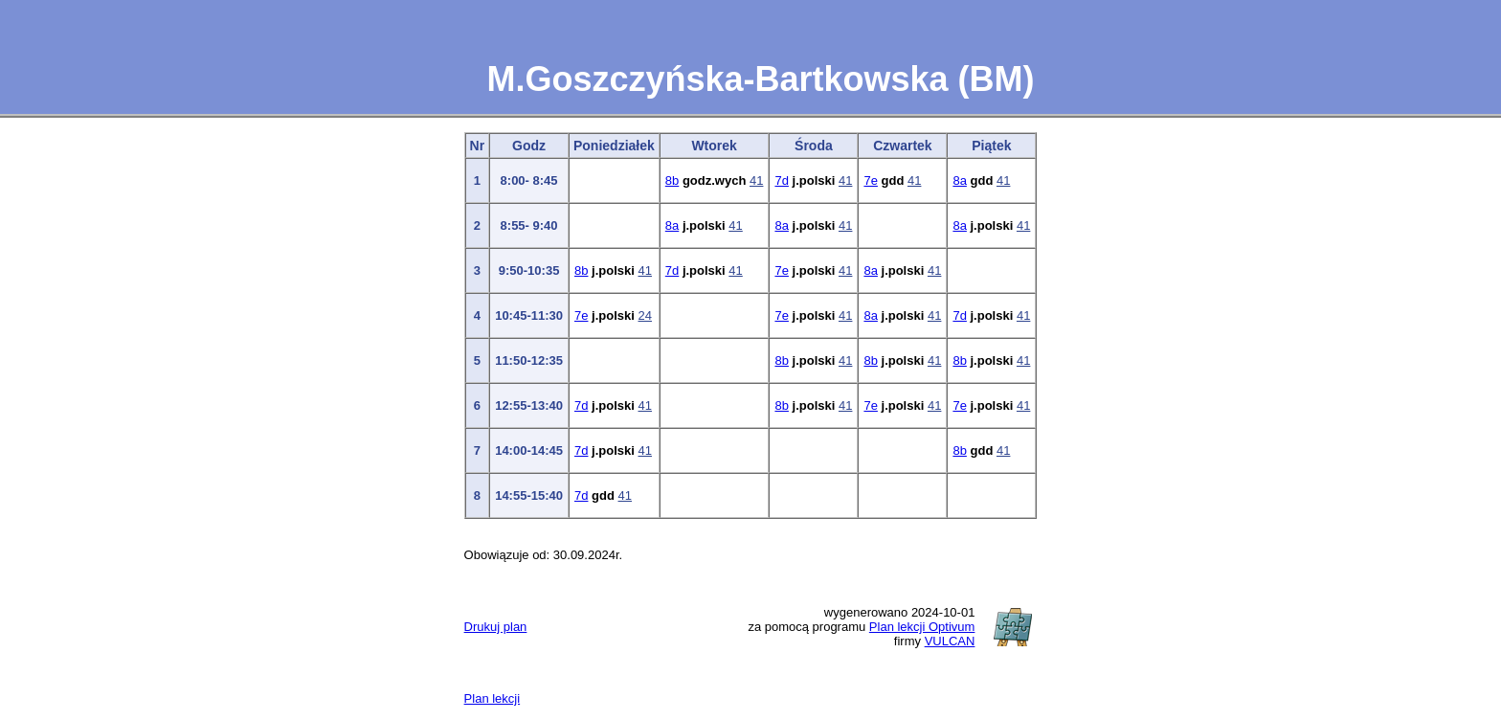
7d (781, 180)
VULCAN (950, 641)
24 (645, 315)
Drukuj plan (495, 626)
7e (870, 180)
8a (959, 180)
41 (756, 180)
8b (672, 180)
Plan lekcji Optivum (922, 626)
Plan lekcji (492, 698)
